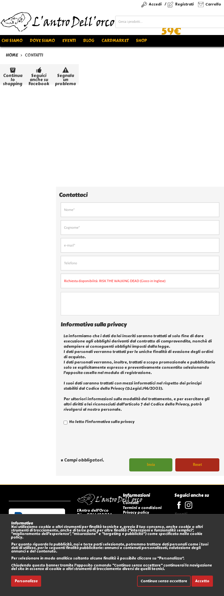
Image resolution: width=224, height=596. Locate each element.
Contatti (131, 503)
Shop (141, 41)
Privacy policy (136, 512)
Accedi (155, 4)
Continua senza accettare (164, 581)
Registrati (184, 4)
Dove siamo (42, 41)
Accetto (202, 581)
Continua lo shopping (12, 75)
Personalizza (26, 581)
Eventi (69, 41)
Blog (88, 41)
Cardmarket (115, 41)
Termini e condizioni (142, 508)
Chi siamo (11, 41)
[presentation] (105, 443)
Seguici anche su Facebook (38, 75)
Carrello (213, 4)
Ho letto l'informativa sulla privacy (99, 421)
